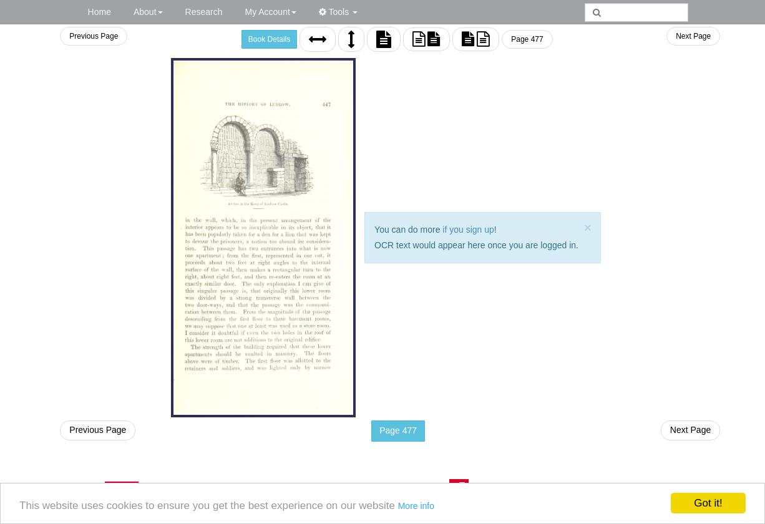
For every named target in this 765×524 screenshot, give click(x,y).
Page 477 (527, 39)
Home (99, 12)
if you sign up (468, 230)
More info (416, 506)
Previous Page (93, 36)
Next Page (693, 36)
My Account (270, 12)
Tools (338, 12)
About (148, 12)
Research (204, 12)
